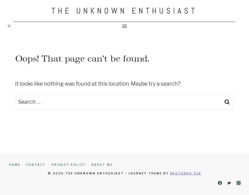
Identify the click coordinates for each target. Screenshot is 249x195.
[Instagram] (238, 183)
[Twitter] (229, 183)
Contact (36, 164)
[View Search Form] (9, 26)
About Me (102, 164)
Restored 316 (185, 173)
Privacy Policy (68, 164)
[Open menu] (125, 26)
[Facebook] (220, 183)
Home (15, 164)
